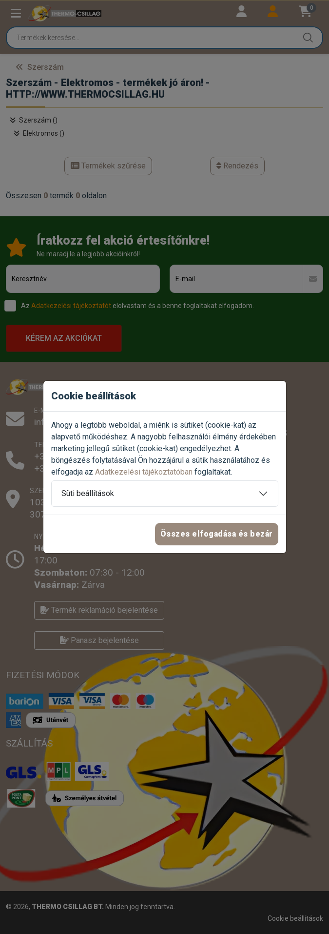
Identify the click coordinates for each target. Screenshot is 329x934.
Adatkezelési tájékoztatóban (144, 472)
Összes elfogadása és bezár (216, 534)
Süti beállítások (87, 493)
